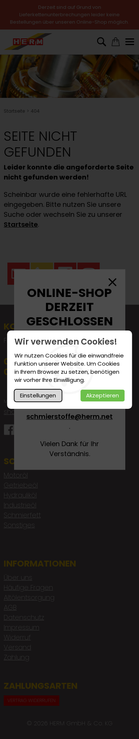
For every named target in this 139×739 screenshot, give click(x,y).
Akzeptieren (102, 395)
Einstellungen (38, 395)
